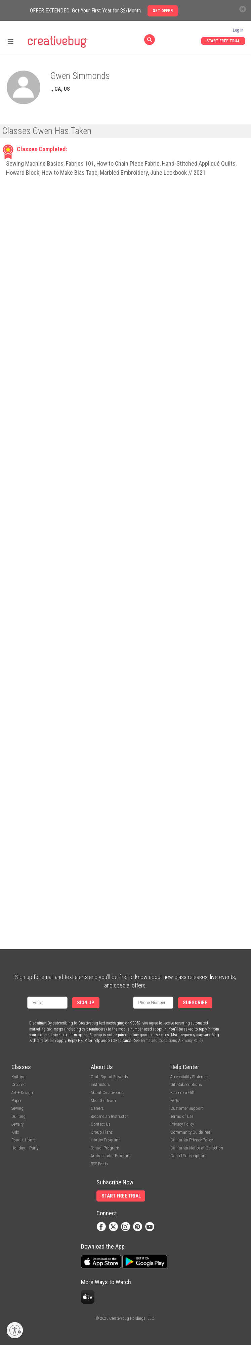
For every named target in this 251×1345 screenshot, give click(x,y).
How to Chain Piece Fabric (128, 163)
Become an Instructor (109, 1116)
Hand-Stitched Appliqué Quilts (199, 163)
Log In (238, 30)
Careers (97, 1108)
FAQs (174, 1100)
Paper (16, 1100)
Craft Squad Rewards (109, 1076)
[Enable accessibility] (15, 1330)
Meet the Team (103, 1100)
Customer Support (186, 1108)
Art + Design (22, 1092)
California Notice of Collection (196, 1147)
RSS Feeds (99, 1163)
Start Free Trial (223, 41)
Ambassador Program (111, 1155)
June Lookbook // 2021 (178, 172)
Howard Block (22, 172)
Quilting (18, 1116)
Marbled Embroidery (124, 172)
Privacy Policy (192, 1040)
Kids (15, 1132)
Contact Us (101, 1124)
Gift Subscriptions (186, 1084)
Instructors (100, 1084)
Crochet (18, 1084)
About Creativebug (107, 1092)
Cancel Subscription (187, 1155)
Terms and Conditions (158, 1040)
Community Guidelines (190, 1132)
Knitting (18, 1076)
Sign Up (85, 1003)
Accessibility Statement (190, 1076)
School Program (105, 1147)
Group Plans (102, 1132)
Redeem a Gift (182, 1092)
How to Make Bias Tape (69, 172)
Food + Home (23, 1139)
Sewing (17, 1108)
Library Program (105, 1139)
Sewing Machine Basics (35, 163)
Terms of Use (181, 1116)
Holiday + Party (24, 1147)
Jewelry (17, 1124)
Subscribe (195, 1003)
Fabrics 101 (80, 163)
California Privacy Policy (191, 1139)
